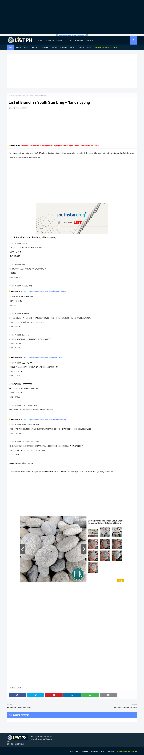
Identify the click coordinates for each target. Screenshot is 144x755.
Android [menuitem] (81, 47)
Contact (59, 40)
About (40, 40)
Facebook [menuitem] (44, 47)
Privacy (69, 40)
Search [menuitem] (18, 47)
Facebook (89, 40)
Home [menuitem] (10, 47)
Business (15, 95)
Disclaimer (79, 40)
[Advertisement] (72, 17)
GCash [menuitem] (26, 47)
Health (20, 687)
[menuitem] (106, 47)
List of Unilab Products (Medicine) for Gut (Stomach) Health (44, 291)
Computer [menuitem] (63, 47)
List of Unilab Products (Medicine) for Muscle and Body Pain (44, 419)
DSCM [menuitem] (89, 47)
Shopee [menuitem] (54, 47)
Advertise (50, 40)
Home (10, 95)
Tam (11, 108)
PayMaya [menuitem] (35, 47)
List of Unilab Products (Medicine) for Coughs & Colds (42, 357)
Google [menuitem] (72, 47)
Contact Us (94, 751)
